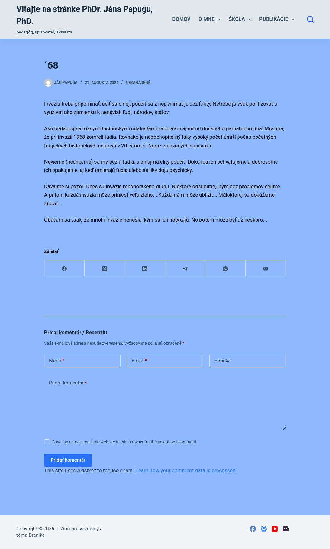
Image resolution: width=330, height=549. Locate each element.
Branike (37, 535)
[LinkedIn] (145, 268)
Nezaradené (138, 82)
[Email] (266, 268)
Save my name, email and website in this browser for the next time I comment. (124, 442)
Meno (56, 361)
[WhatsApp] (225, 268)
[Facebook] (64, 268)
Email (139, 361)
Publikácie (278, 19)
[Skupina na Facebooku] (264, 529)
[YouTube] (275, 529)
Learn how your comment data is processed (185, 471)
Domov (181, 19)
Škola (241, 19)
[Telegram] (185, 268)
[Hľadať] (310, 19)
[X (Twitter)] (105, 268)
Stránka (222, 361)
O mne (211, 19)
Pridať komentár (68, 383)
